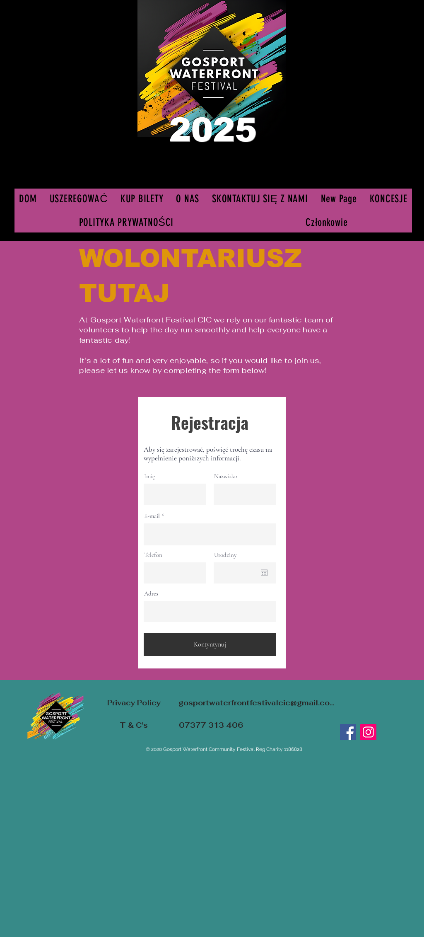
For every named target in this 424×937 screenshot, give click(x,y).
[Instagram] (368, 732)
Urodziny (225, 555)
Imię (149, 476)
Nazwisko (225, 476)
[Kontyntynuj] (210, 644)
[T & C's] (134, 725)
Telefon (153, 555)
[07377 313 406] (210, 725)
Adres (151, 594)
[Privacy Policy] (133, 702)
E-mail (152, 516)
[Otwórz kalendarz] (264, 572)
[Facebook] (348, 732)
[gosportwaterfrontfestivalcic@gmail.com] (256, 702)
